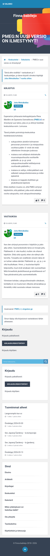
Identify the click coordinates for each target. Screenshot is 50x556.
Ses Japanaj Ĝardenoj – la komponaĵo (20, 433)
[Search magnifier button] (45, 361)
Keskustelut (13, 60)
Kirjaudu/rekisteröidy (14, 343)
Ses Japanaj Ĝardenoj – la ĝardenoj (19, 442)
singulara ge (27, 309)
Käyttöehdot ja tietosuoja (15, 531)
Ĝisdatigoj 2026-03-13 (14, 452)
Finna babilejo (25, 15)
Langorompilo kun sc (13, 413)
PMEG (37, 120)
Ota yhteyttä (10, 517)
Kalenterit (9, 500)
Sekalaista (25, 60)
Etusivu (8, 472)
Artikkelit (8, 479)
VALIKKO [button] (7, 4)
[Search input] (22, 361)
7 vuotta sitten (25, 78)
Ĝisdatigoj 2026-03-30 (14, 423)
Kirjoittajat (9, 486)
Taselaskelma (10, 524)
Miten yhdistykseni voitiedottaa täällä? (14, 508)
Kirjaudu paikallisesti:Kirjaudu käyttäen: (14, 343)
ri (21, 309)
